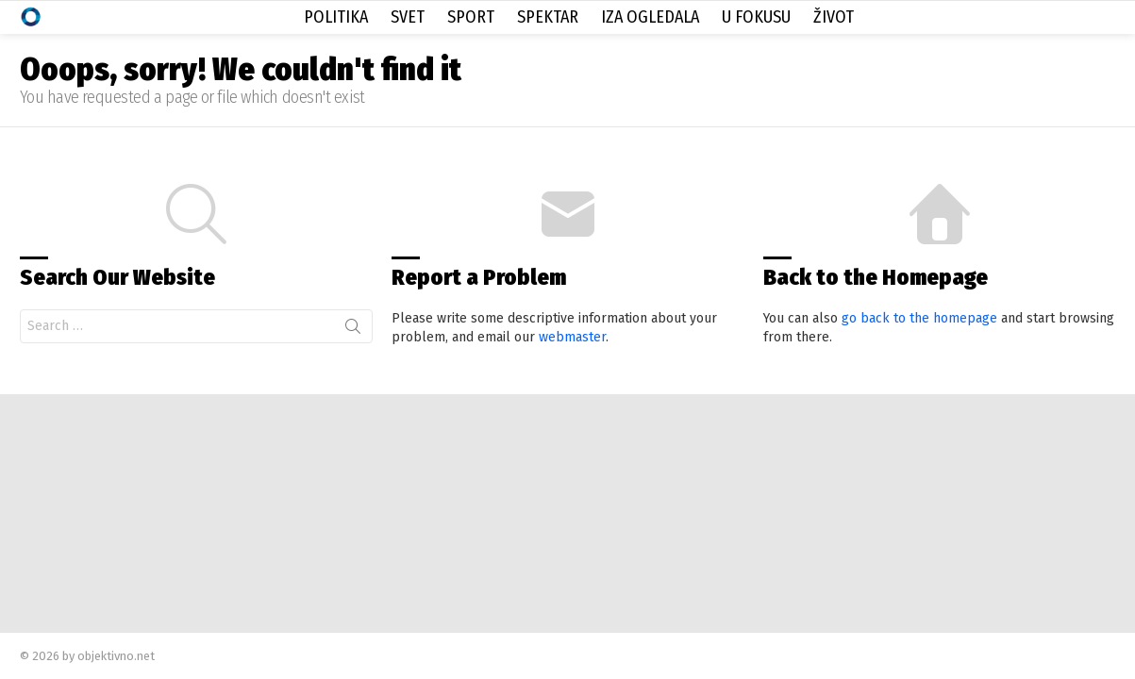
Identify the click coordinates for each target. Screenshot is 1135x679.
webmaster (572, 337)
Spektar (547, 17)
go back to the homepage (919, 318)
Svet (408, 17)
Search (353, 330)
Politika (336, 17)
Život (833, 17)
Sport (470, 17)
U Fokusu (756, 17)
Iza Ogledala (650, 17)
